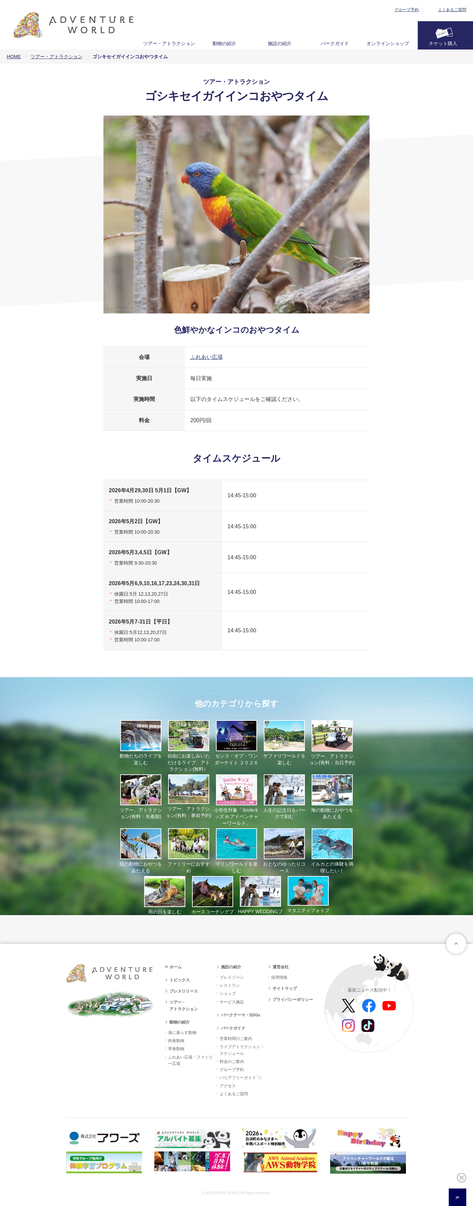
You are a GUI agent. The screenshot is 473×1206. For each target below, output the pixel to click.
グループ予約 (407, 9)
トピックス (179, 980)
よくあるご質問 (452, 9)
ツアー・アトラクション (169, 43)
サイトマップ (285, 988)
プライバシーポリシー (293, 999)
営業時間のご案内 (236, 1038)
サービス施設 (232, 1002)
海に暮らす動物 (182, 1032)
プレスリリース (183, 991)
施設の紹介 (279, 43)
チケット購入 (443, 43)
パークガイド (335, 43)
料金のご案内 (232, 1061)
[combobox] (457, 1197)
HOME (14, 56)
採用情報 (279, 977)
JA (457, 1197)
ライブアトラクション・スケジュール (242, 1050)
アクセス (228, 1085)
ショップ (228, 993)
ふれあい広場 (206, 357)
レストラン (230, 985)
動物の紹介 (224, 43)
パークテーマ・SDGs (240, 1015)
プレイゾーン (232, 977)
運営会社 (281, 967)
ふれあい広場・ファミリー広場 (190, 1060)
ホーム (175, 967)
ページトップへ (456, 944)
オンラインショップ (388, 43)
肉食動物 (176, 1040)
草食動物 (176, 1048)
